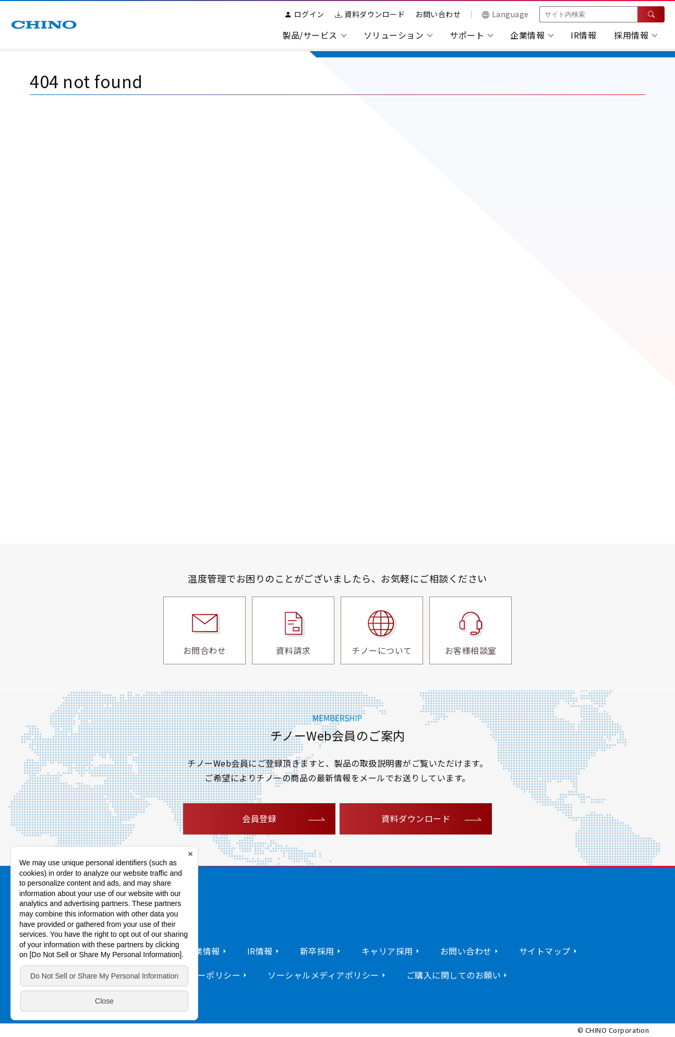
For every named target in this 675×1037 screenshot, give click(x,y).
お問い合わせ (438, 14)
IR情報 (583, 35)
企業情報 (203, 951)
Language (505, 14)
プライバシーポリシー (197, 975)
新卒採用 (317, 951)
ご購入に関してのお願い (453, 975)
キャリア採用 (387, 951)
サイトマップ (545, 951)
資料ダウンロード (370, 14)
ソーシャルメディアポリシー (323, 975)
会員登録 (259, 818)
